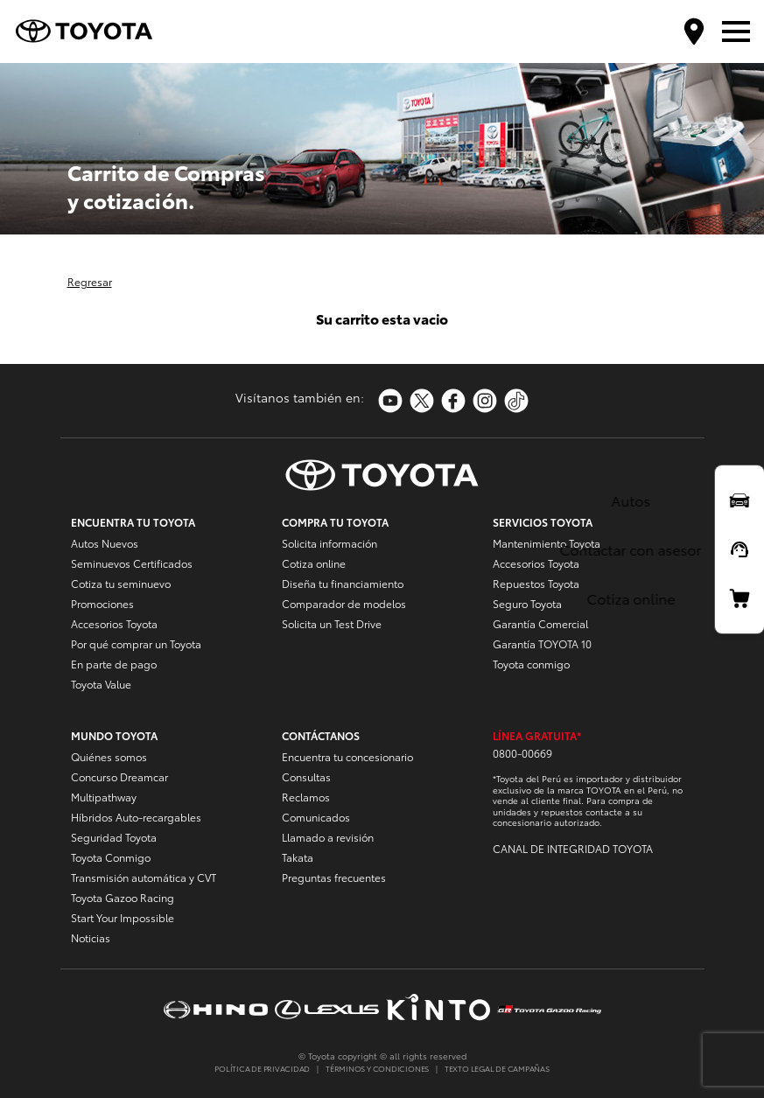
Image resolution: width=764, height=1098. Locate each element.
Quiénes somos (109, 756)
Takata (297, 857)
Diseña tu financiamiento (342, 583)
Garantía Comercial (540, 623)
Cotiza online (314, 563)
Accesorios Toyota (114, 623)
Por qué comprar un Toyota (136, 643)
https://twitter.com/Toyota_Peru (422, 400)
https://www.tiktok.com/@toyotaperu (516, 400)
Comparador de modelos (344, 603)
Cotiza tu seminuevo (121, 583)
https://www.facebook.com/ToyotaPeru (453, 400)
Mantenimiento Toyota (546, 542)
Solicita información (329, 542)
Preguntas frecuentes (334, 877)
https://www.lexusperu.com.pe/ (327, 1009)
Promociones (102, 603)
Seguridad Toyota (114, 836)
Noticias (90, 937)
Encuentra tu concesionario (347, 756)
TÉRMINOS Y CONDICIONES (377, 1067)
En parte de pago (114, 663)
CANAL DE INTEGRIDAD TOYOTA (573, 848)
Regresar (89, 282)
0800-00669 (522, 752)
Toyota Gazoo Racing (122, 897)
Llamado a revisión (328, 836)
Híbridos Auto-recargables (136, 816)
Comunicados (316, 816)
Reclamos (306, 796)
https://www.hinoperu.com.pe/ (216, 1009)
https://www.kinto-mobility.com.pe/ (438, 1009)
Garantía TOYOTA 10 (542, 643)
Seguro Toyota (527, 603)
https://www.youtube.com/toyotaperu (390, 400)
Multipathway (104, 796)
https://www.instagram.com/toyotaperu (485, 400)
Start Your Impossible (122, 917)
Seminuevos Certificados (132, 563)
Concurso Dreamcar (119, 776)
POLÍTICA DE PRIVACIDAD (262, 1067)
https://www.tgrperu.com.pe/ (549, 1009)
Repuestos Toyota (536, 583)
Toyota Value (101, 683)
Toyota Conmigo (111, 857)
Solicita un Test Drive (332, 623)
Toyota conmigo (531, 663)
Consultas (306, 776)
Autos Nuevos (104, 542)
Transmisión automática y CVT (143, 877)
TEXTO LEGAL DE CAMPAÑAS (497, 1067)
